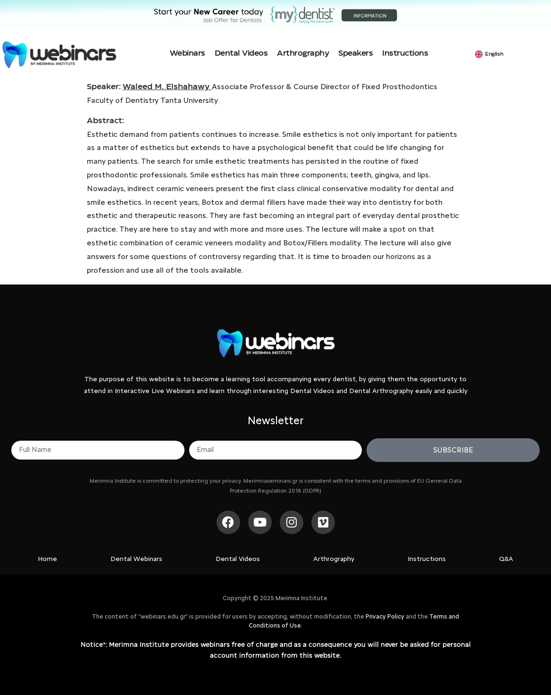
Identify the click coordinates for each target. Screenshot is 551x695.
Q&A (506, 559)
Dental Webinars (136, 559)
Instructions (405, 53)
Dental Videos (241, 53)
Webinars (187, 53)
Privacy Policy (385, 616)
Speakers (355, 53)
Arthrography (303, 53)
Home (47, 559)
